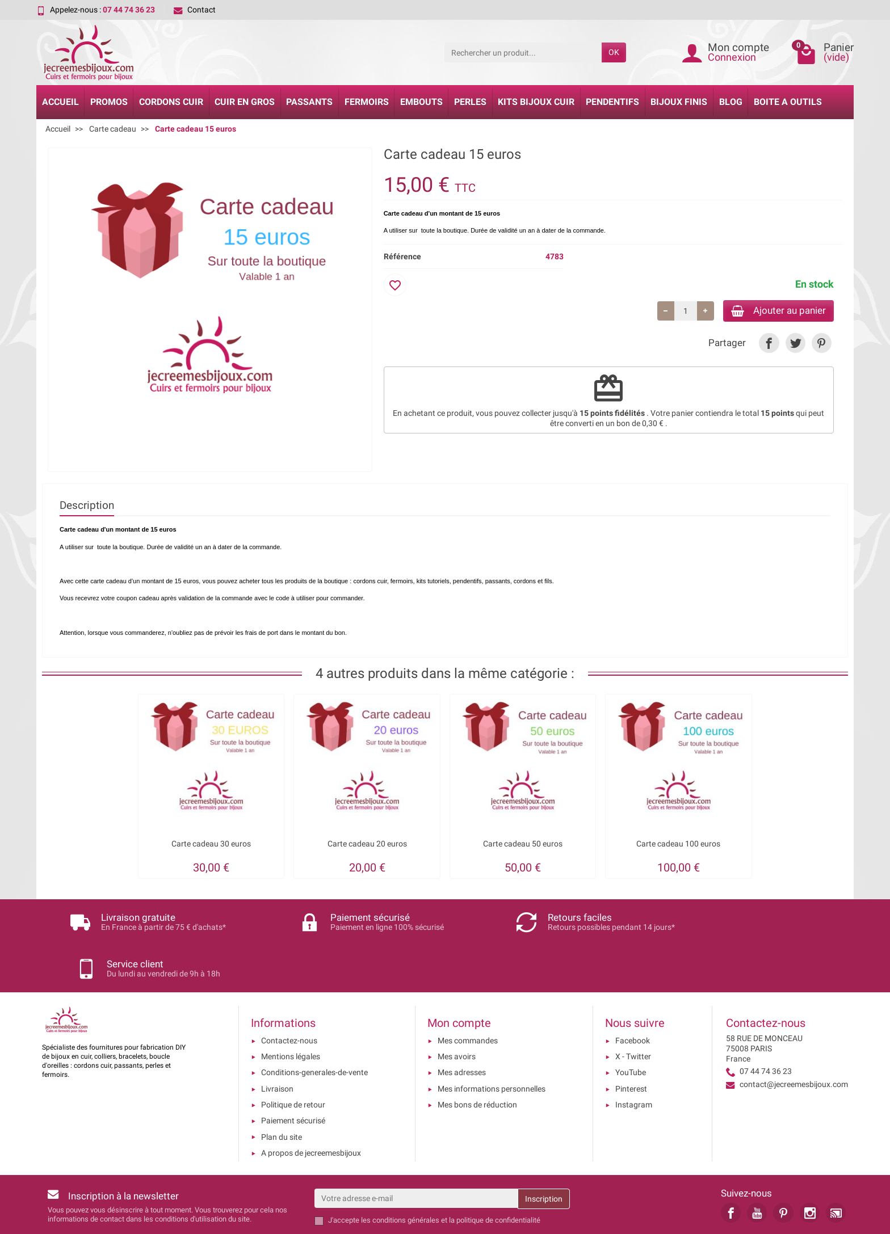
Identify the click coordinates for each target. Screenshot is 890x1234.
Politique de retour (293, 1058)
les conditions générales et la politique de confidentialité (450, 1174)
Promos (109, 101)
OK (613, 52)
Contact (195, 9)
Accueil (60, 101)
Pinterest (631, 1042)
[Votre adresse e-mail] (416, 1153)
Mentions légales (290, 1010)
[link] (769, 345)
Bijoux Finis (678, 101)
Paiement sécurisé (293, 1075)
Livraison (277, 1042)
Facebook (632, 994)
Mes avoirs (457, 1010)
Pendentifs (612, 101)
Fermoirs (367, 101)
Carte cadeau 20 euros (367, 844)
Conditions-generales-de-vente (314, 1026)
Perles (470, 101)
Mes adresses (462, 1026)
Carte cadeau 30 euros (211, 844)
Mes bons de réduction (477, 1058)
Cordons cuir (171, 101)
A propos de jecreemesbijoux (311, 1106)
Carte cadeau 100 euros (678, 844)
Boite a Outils (788, 101)
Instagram (633, 1058)
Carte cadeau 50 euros (522, 844)
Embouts (421, 101)
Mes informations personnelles (491, 1042)
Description (87, 505)
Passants (309, 101)
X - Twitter (633, 1010)
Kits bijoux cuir (536, 101)
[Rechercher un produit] (523, 52)
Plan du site (281, 1091)
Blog (730, 101)
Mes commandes (468, 994)
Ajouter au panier (773, 311)
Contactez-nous (289, 994)
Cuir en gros (245, 101)
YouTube (630, 1026)
